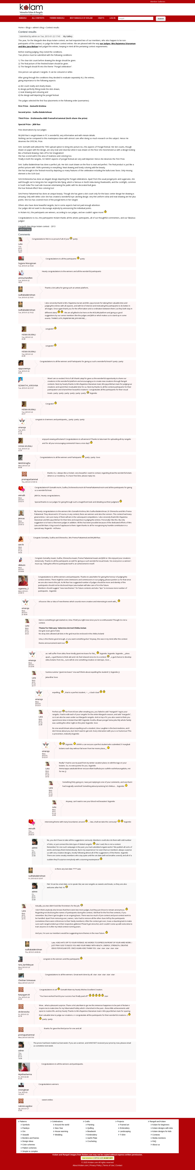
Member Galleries (157, 1)
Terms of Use (108, 1165)
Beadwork (91, 1131)
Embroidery (92, 1135)
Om (23, 1131)
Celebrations (57, 1121)
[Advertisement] (95, 9)
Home (21, 27)
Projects (120, 1121)
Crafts (100, 18)
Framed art (124, 1125)
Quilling (90, 1128)
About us (156, 1145)
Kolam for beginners (160, 1125)
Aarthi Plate (92, 1138)
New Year (59, 1128)
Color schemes (28, 1145)
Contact (119, 1165)
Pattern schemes (29, 1148)
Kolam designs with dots (162, 1128)
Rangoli (22, 18)
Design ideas (27, 1141)
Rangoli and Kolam (158, 1121)
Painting (90, 1125)
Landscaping (125, 1131)
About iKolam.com (80, 1165)
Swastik (25, 1135)
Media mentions (159, 1138)
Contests (156, 1135)
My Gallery (67, 36)
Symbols (26, 1125)
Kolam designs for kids (161, 1131)
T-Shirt (122, 1135)
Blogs (28, 27)
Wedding (58, 1135)
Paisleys (25, 1128)
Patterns (23, 1121)
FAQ (154, 1141)
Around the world (62, 1125)
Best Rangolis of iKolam (81, 18)
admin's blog (38, 27)
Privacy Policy (95, 1165)
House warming (61, 1131)
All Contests (37, 18)
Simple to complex (30, 1151)
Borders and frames (30, 1138)
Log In (112, 18)
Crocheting (92, 1141)
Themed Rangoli (56, 18)
